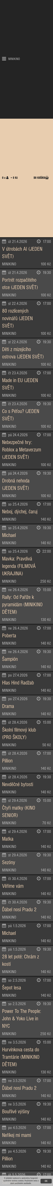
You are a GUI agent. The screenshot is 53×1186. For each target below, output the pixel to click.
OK (46, 1181)
